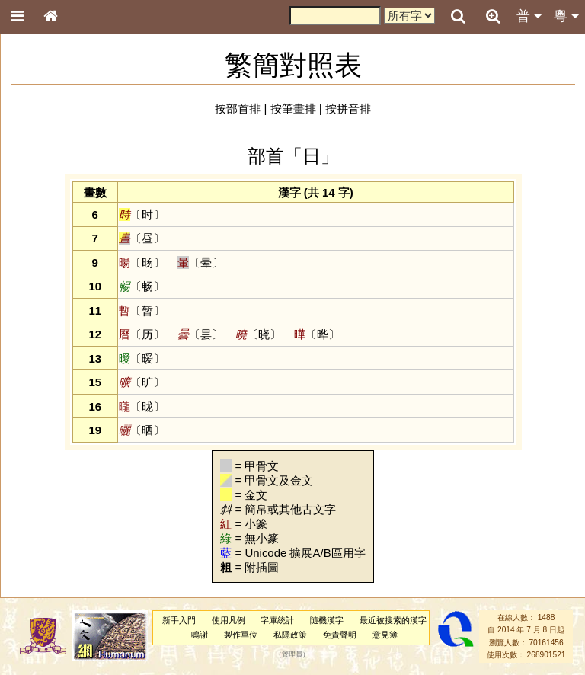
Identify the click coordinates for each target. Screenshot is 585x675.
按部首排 (238, 108)
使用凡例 (228, 620)
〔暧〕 (142, 358)
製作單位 (240, 634)
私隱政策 (290, 634)
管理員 (292, 655)
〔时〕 (142, 214)
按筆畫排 (293, 108)
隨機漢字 (327, 620)
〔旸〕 (142, 262)
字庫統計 (277, 620)
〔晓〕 (258, 334)
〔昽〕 (142, 406)
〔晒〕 (142, 430)
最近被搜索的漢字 (393, 620)
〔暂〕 (142, 310)
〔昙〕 (200, 334)
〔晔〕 (317, 334)
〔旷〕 (142, 382)
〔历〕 (142, 334)
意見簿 (385, 634)
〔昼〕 (142, 238)
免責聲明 (339, 634)
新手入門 (179, 620)
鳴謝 (199, 634)
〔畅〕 (142, 286)
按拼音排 (348, 108)
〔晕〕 (200, 262)
